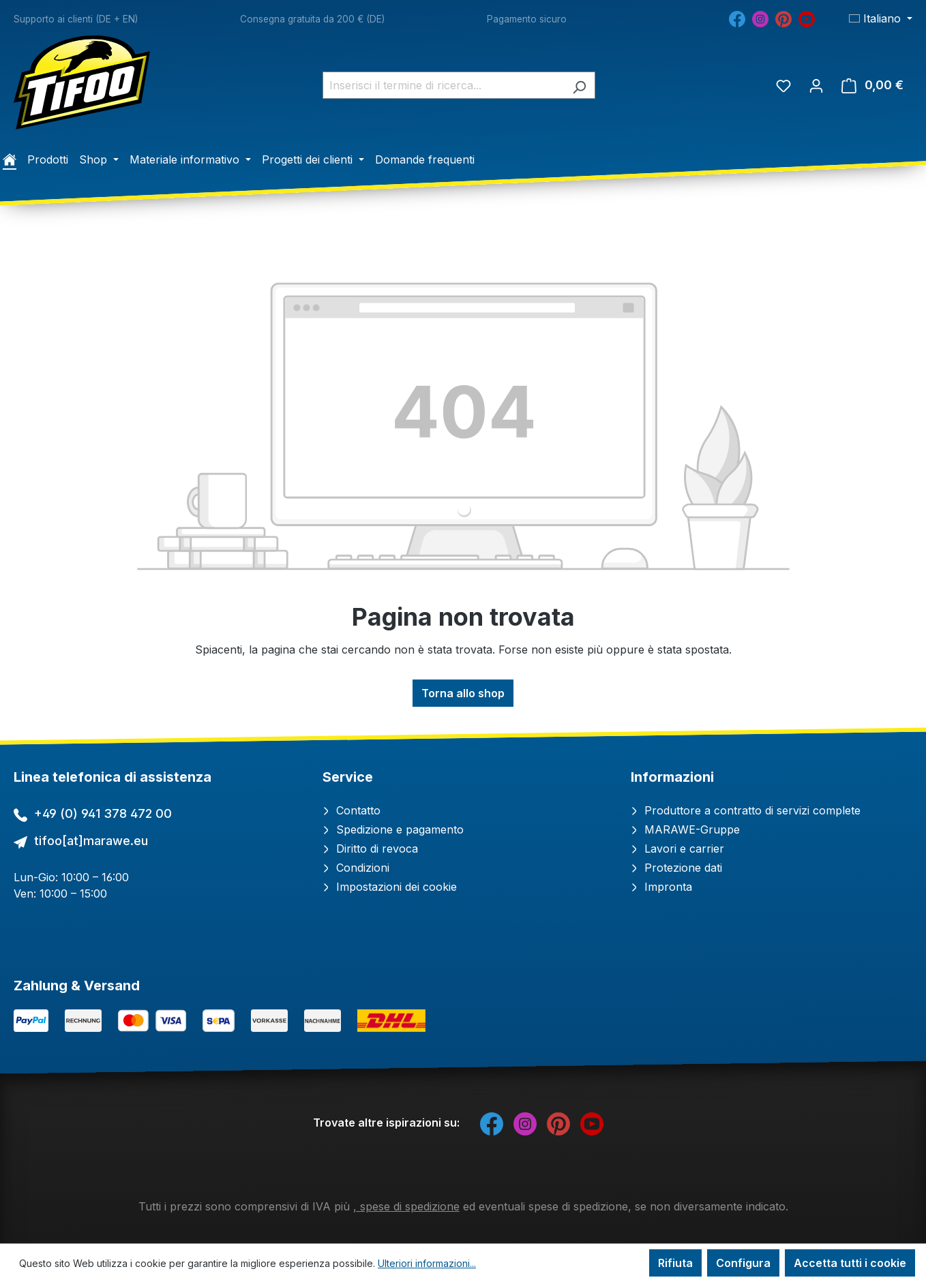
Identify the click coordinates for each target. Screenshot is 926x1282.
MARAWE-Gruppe (685, 829)
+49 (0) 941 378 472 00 (103, 813)
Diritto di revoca (370, 848)
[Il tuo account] (816, 85)
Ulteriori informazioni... (427, 1263)
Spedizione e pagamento (393, 829)
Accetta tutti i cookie (850, 1263)
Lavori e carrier (677, 848)
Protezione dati (676, 867)
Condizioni (356, 867)
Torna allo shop (463, 693)
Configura (743, 1263)
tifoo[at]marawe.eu (91, 841)
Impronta (661, 887)
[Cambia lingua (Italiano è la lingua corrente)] (880, 18)
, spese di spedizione (406, 1206)
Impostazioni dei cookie (390, 887)
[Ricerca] (579, 85)
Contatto (351, 810)
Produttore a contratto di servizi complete (746, 810)
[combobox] (443, 85)
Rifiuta (675, 1263)
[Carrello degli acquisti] (872, 85)
